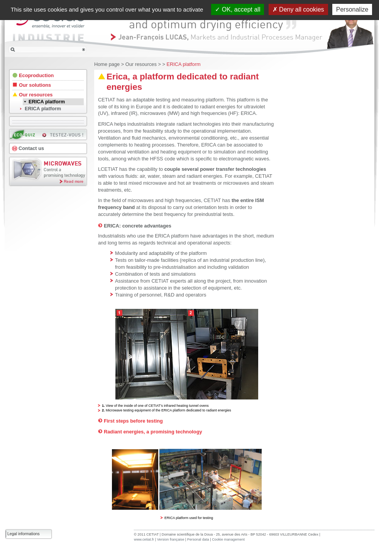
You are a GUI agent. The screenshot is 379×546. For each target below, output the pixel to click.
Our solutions (35, 85)
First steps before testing (133, 421)
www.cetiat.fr (144, 539)
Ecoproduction (36, 75)
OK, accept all (237, 9)
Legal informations (23, 534)
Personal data (198, 539)
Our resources (141, 64)
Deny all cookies (298, 9)
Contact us (31, 148)
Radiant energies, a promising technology (153, 432)
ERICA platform (183, 64)
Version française (170, 539)
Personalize (352, 9)
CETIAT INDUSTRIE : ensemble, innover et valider (49, 28)
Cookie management (228, 539)
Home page (107, 64)
